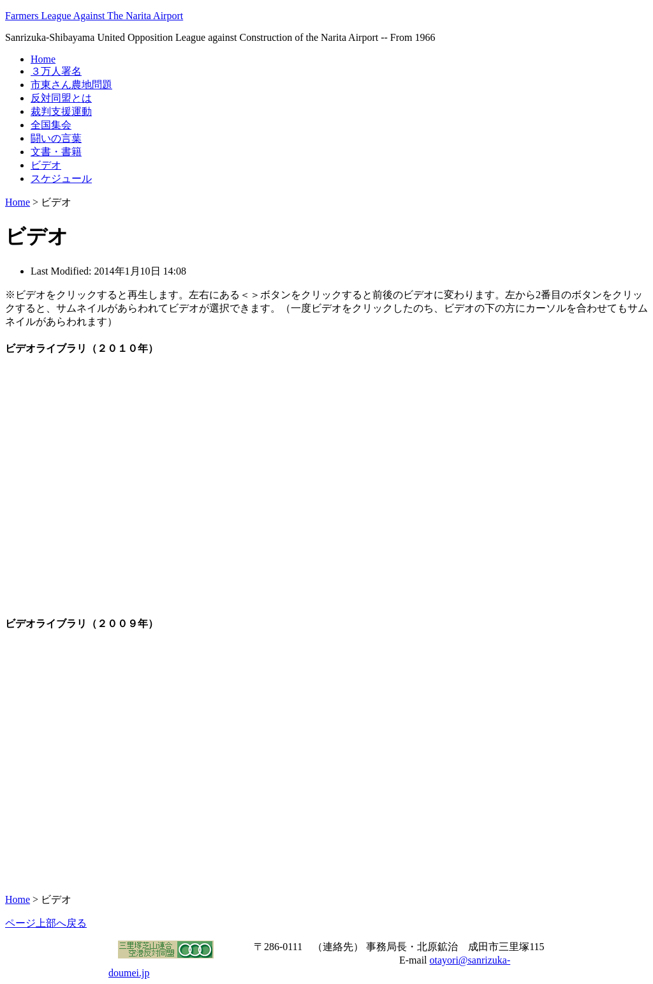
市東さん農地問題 (71, 84)
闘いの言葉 (56, 138)
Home (43, 59)
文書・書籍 (56, 151)
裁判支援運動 (61, 111)
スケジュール (61, 178)
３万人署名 (56, 71)
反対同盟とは (61, 98)
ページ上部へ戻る (46, 923)
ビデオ (46, 165)
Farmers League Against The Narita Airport (94, 15)
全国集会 (51, 124)
